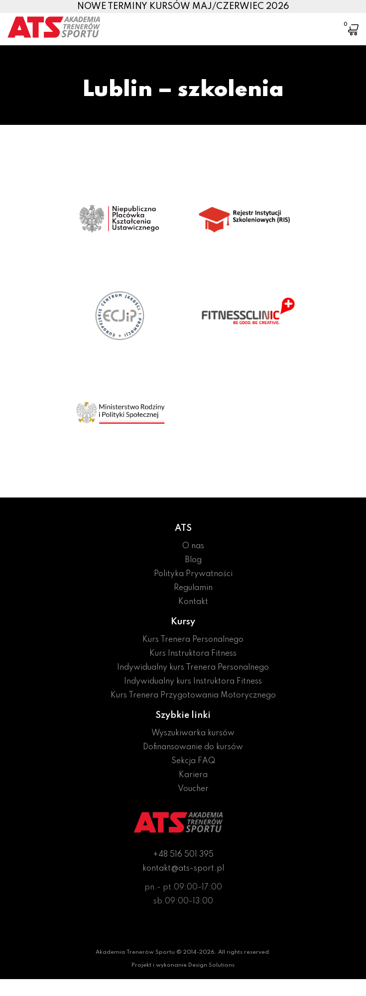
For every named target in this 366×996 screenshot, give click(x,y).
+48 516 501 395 (183, 855)
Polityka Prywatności (193, 574)
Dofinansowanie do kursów (193, 747)
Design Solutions (211, 965)
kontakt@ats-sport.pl (183, 869)
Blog (193, 560)
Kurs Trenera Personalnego (193, 640)
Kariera (193, 775)
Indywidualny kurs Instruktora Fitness (193, 682)
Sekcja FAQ (193, 761)
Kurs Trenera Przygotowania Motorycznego (193, 695)
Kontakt (193, 602)
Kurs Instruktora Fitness (193, 654)
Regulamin (193, 588)
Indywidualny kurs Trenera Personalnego (193, 668)
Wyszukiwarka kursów (193, 733)
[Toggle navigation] (322, 22)
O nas (193, 546)
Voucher (193, 789)
